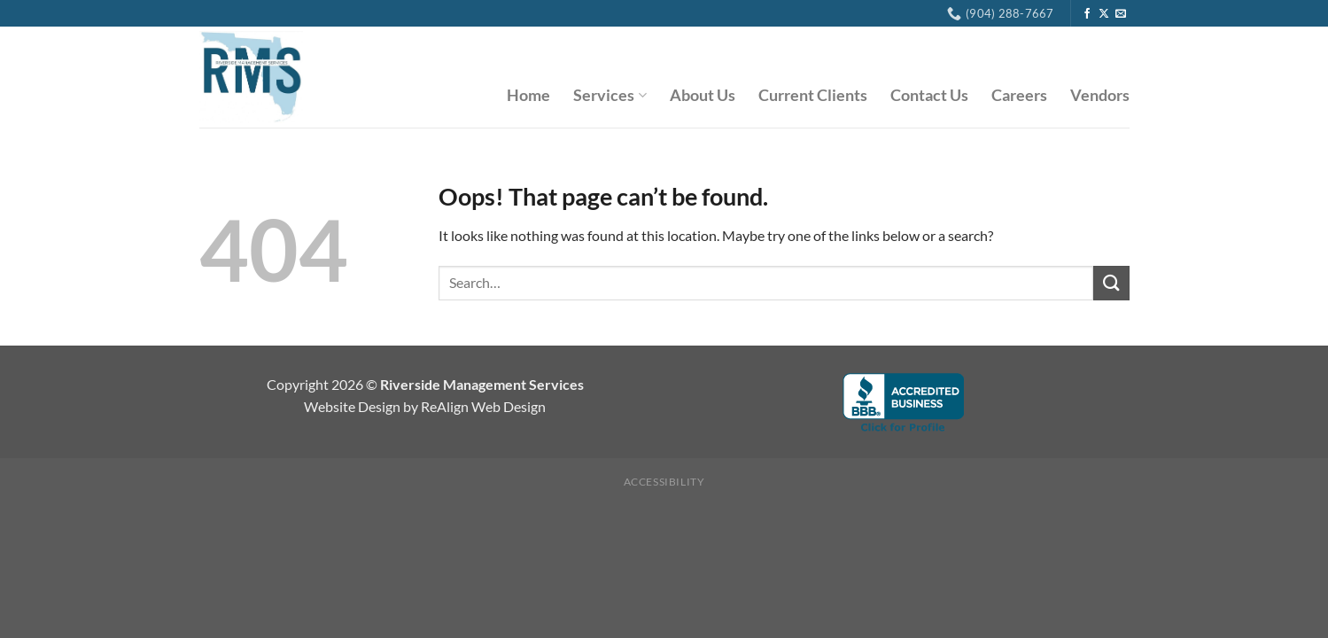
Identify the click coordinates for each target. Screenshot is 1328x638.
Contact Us (929, 95)
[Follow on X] (1104, 14)
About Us (702, 95)
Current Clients (812, 95)
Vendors (1100, 95)
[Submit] (1111, 283)
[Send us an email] (1120, 14)
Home (528, 95)
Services (609, 95)
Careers (1019, 95)
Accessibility (664, 481)
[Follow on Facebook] (1087, 14)
